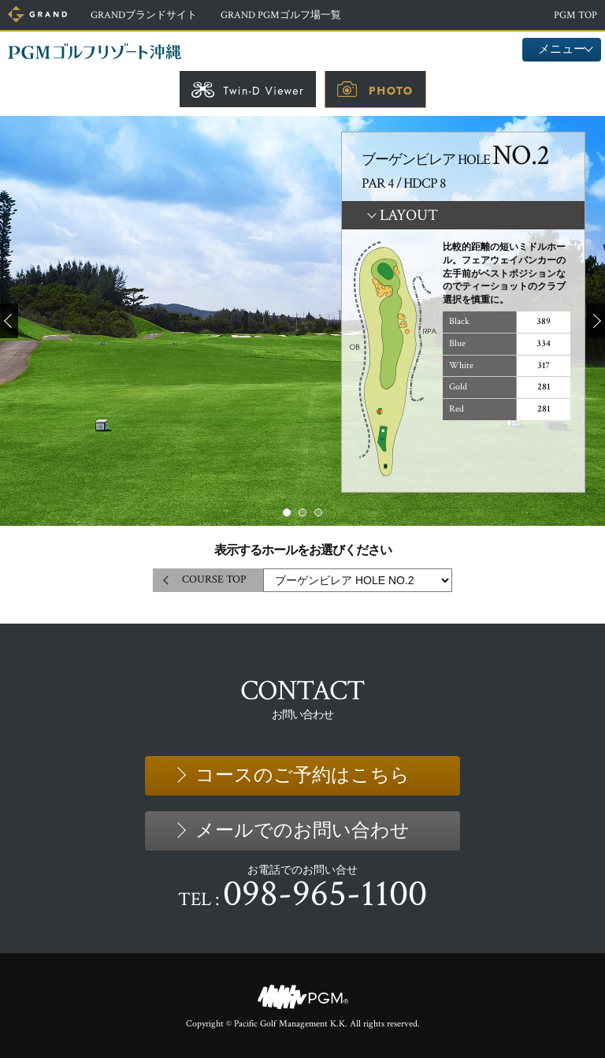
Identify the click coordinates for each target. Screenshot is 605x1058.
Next (596, 321)
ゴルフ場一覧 (281, 15)
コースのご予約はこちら (302, 775)
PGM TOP (575, 15)
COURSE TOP (214, 579)
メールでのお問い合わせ (302, 830)
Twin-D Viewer (263, 91)
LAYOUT (409, 215)
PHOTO (391, 91)
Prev (9, 321)
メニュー (561, 49)
